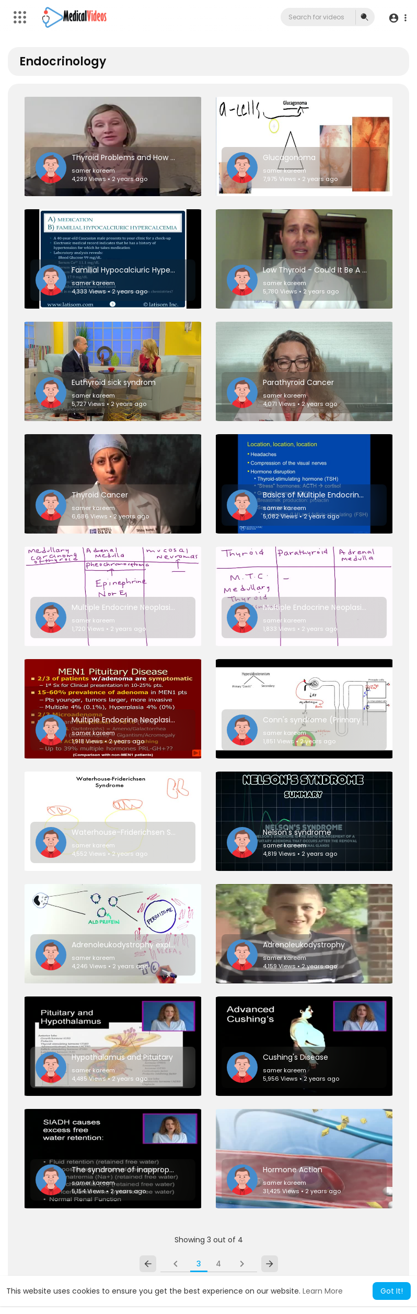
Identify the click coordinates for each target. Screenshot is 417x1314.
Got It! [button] (391, 1291)
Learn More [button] (323, 1291)
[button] (397, 17)
